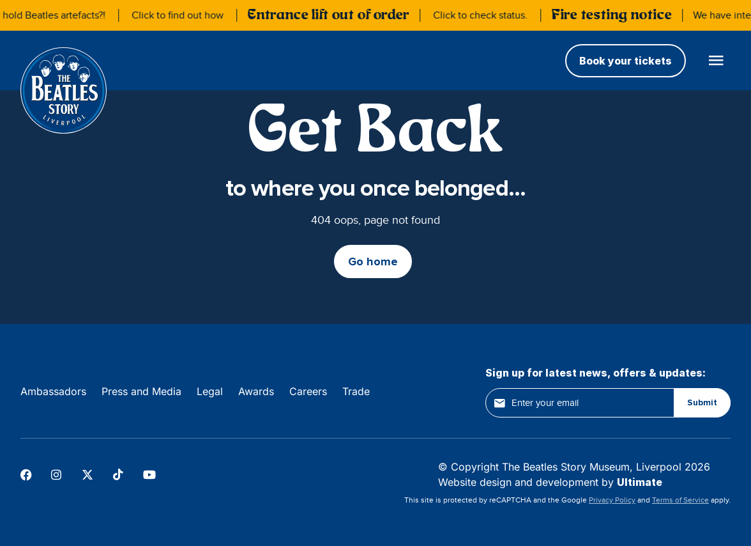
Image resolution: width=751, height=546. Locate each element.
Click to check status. (483, 15)
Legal (210, 391)
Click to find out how (180, 15)
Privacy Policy (612, 499)
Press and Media (141, 391)
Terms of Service (680, 499)
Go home (373, 261)
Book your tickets (625, 60)
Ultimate (639, 482)
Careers (308, 391)
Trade (356, 391)
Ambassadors (53, 391)
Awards (256, 391)
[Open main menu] (716, 60)
